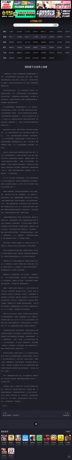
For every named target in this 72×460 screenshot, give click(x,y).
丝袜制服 (51, 37)
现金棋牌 (59, 31)
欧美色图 (27, 47)
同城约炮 (11, 58)
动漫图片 (35, 47)
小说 (4, 53)
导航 (4, 58)
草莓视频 (27, 58)
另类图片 (67, 47)
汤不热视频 (35, 58)
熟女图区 (59, 47)
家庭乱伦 (19, 53)
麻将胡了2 (43, 31)
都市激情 (11, 53)
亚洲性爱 (11, 42)
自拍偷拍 (19, 37)
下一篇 (53, 414)
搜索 (55, 25)
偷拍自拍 (19, 42)
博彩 (4, 31)
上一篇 (18, 414)
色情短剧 (51, 58)
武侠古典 (35, 53)
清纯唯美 (51, 47)
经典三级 (51, 42)
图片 (4, 47)
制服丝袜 (43, 42)
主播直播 (59, 37)
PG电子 (11, 31)
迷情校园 (43, 53)
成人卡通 (27, 42)
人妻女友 (27, 53)
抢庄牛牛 (67, 31)
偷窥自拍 (11, 47)
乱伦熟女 (59, 42)
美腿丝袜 (43, 47)
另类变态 (67, 42)
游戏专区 (35, 31)
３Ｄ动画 (35, 37)
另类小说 (51, 53)
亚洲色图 (19, 47)
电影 (4, 42)
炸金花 (51, 31)
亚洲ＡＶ (11, 37)
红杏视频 (43, 58)
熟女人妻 (43, 37)
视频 (4, 37)
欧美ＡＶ (27, 37)
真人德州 (19, 31)
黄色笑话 (59, 53)
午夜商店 (19, 58)
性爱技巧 (67, 53)
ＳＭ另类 (67, 37)
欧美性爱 (35, 42)
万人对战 (27, 31)
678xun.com (36, 21)
